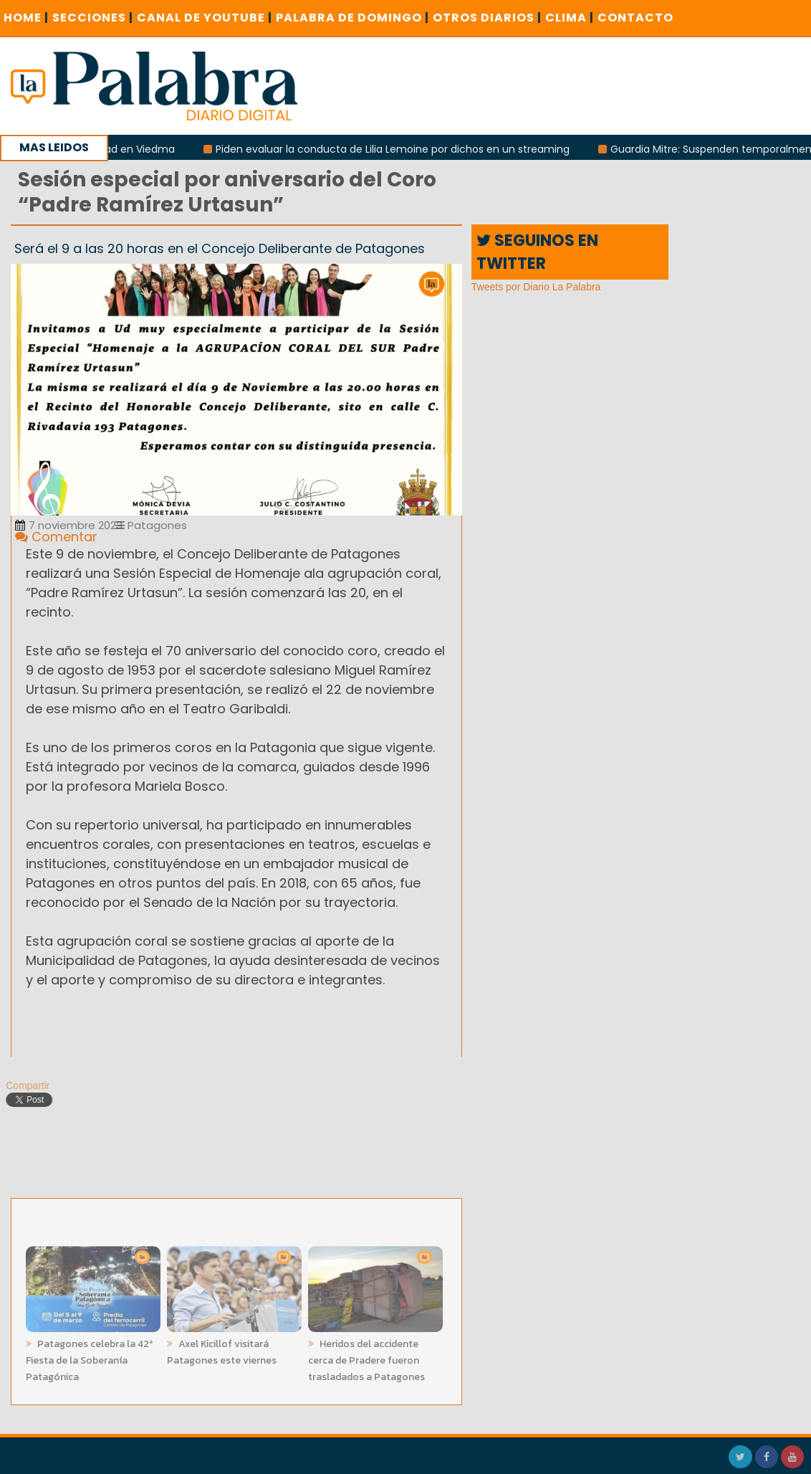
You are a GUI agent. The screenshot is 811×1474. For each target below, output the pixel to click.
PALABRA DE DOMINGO (352, 17)
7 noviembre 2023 (69, 525)
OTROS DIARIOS (487, 17)
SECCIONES (92, 17)
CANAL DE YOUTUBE (204, 17)
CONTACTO (635, 17)
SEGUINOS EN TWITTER (537, 251)
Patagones (151, 525)
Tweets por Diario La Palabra (536, 287)
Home (26, 17)
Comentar (56, 537)
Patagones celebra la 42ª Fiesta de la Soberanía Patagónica (89, 1357)
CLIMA (569, 17)
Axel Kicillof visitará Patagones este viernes (222, 1349)
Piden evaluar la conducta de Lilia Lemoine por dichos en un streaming (398, 149)
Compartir (25, 1085)
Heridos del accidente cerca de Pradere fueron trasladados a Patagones (366, 1357)
